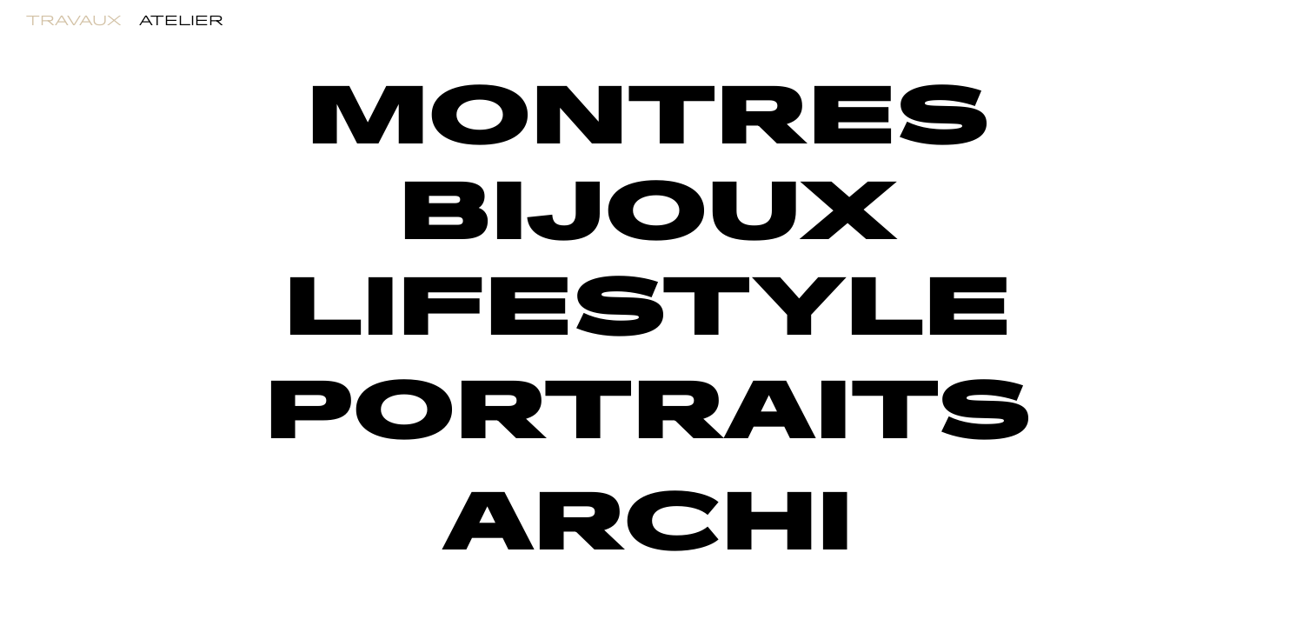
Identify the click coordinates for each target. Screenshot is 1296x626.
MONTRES (648, 118)
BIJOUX (647, 214)
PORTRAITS (648, 413)
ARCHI (647, 524)
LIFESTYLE (648, 310)
